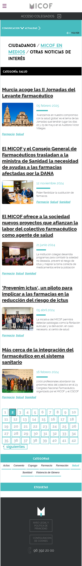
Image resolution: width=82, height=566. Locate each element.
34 (74, 433)
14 (34, 419)
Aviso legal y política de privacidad (41, 525)
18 (72, 419)
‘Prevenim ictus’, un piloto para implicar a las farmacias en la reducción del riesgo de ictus (37, 294)
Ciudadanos (22, 45)
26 (74, 426)
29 (26, 433)
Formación (62, 465)
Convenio (19, 465)
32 (55, 433)
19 (6, 426)
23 (45, 426)
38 (35, 440)
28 (16, 433)
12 (15, 419)
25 (64, 426)
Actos (6, 465)
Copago (32, 465)
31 (45, 433)
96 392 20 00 (44, 550)
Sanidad (64, 202)
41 (64, 440)
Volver (75, 32)
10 (74, 412)
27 (6, 433)
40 (54, 440)
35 (6, 440)
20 (16, 426)
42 (74, 440)
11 (6, 419)
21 (26, 426)
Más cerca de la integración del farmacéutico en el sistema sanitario (38, 356)
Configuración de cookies (42, 539)
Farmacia (8, 134)
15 (43, 419)
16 (53, 419)
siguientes (15, 446)
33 (64, 433)
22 (35, 426)
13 (25, 419)
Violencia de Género (47, 472)
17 (62, 419)
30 (36, 433)
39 (45, 440)
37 (25, 440)
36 (16, 440)
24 (54, 426)
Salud (20, 134)
